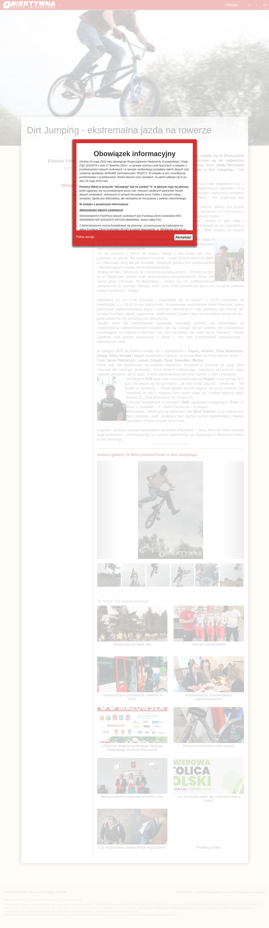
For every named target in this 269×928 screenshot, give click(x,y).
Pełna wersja (85, 236)
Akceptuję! (183, 237)
